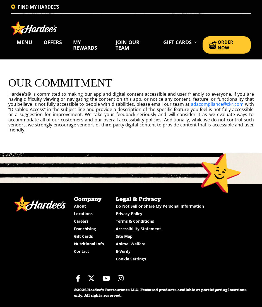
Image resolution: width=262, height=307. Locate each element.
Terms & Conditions (135, 221)
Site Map (124, 236)
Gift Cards (83, 236)
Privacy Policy (129, 213)
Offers (53, 42)
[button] (180, 42)
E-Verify (123, 251)
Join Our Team (128, 45)
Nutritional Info (89, 243)
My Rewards (85, 45)
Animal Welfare (130, 243)
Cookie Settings (131, 259)
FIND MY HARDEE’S (35, 7)
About (80, 206)
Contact (81, 251)
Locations (83, 213)
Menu (24, 42)
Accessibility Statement (138, 228)
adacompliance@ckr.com (217, 104)
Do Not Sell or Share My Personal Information (160, 206)
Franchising (85, 228)
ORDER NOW (221, 45)
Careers (81, 221)
